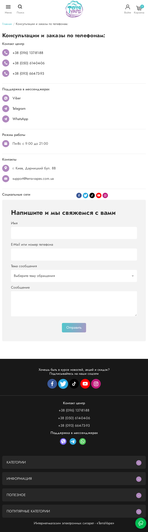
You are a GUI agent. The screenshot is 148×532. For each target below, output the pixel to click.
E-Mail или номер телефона (32, 244)
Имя (14, 223)
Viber (17, 98)
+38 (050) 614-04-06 (29, 63)
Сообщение (20, 287)
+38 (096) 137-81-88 (28, 52)
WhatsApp (20, 118)
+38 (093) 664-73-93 (28, 73)
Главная (7, 24)
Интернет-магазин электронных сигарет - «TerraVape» (74, 523)
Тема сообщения (24, 266)
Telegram (19, 108)
